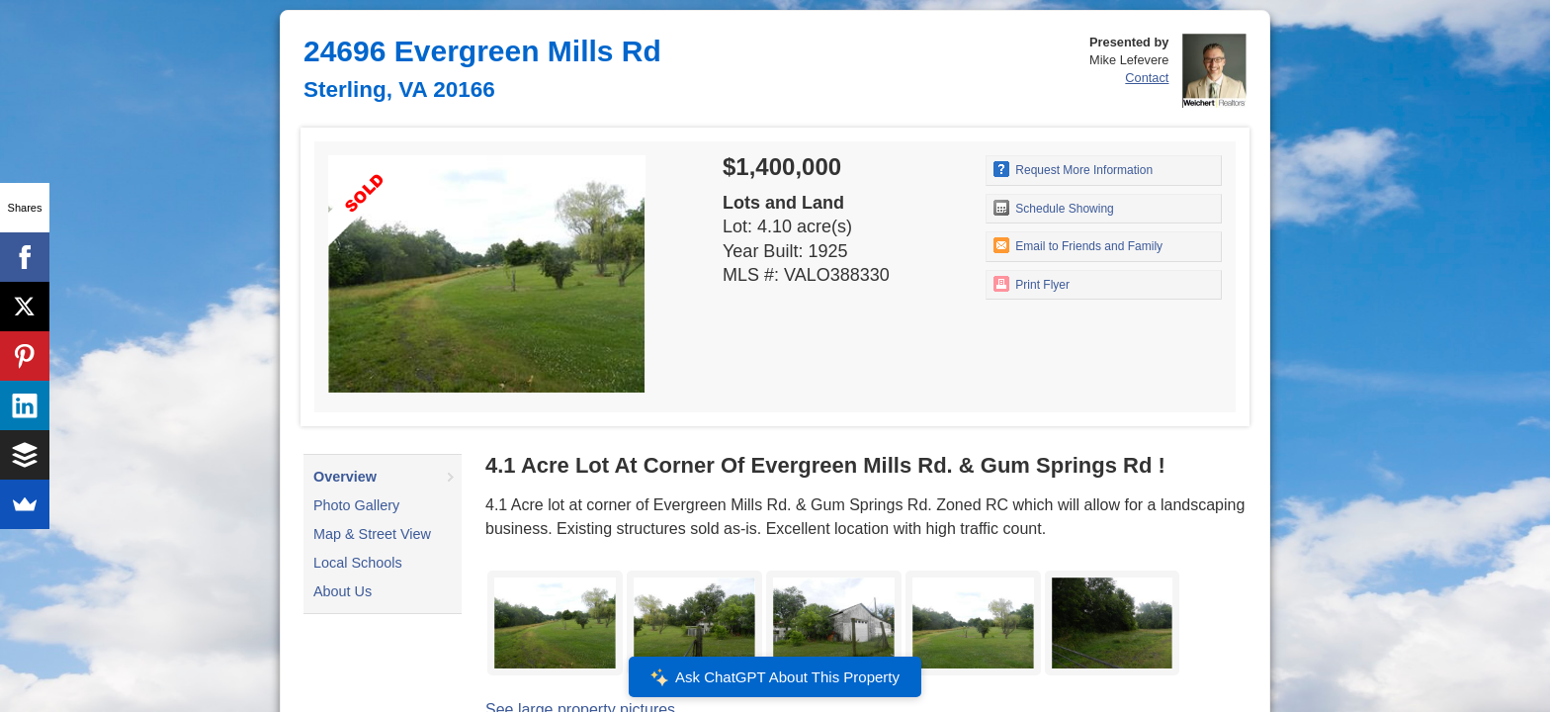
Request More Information (1073, 169)
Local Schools (357, 563)
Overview (345, 477)
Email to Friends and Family (1077, 245)
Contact (1146, 77)
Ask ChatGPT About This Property (775, 677)
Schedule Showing (1053, 208)
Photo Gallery (356, 505)
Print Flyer (1031, 284)
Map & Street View (372, 534)
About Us (342, 591)
